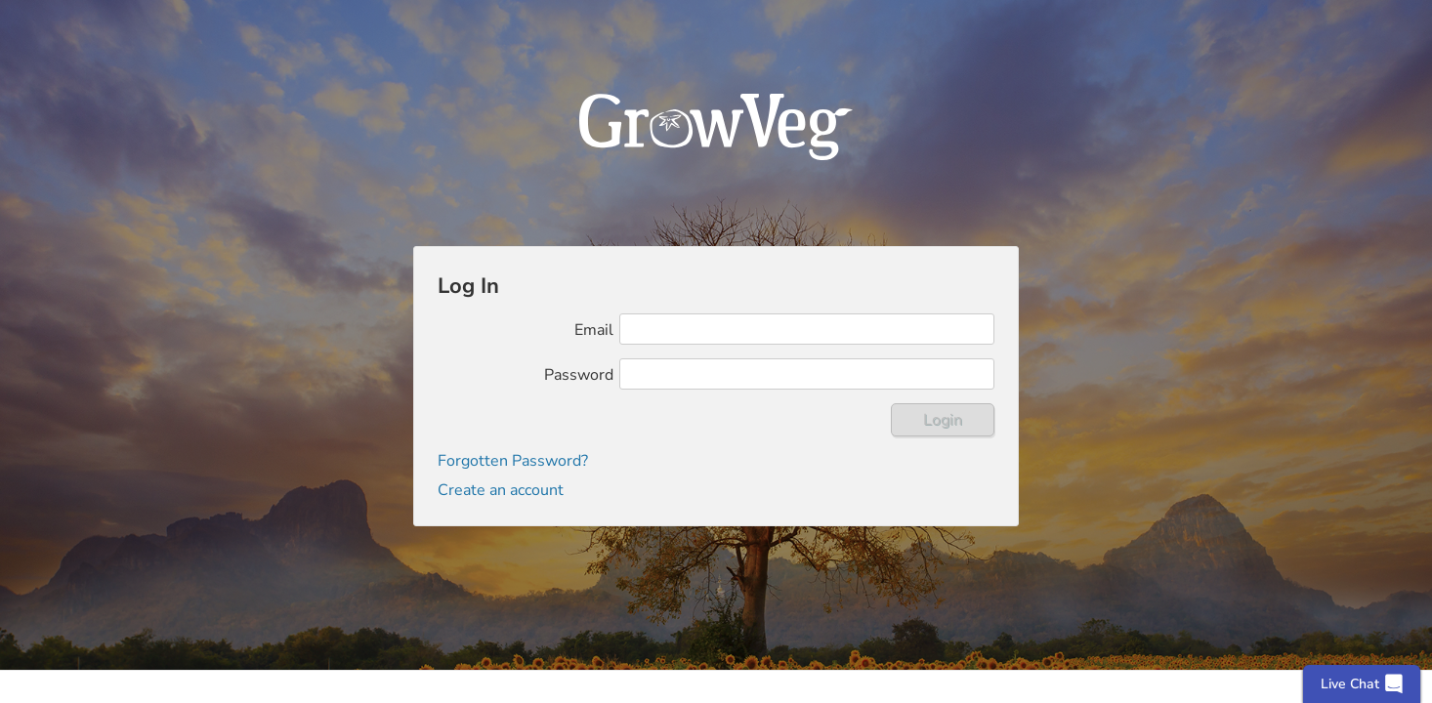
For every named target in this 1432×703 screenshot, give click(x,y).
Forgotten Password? (513, 461)
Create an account (501, 490)
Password (578, 375)
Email (593, 330)
